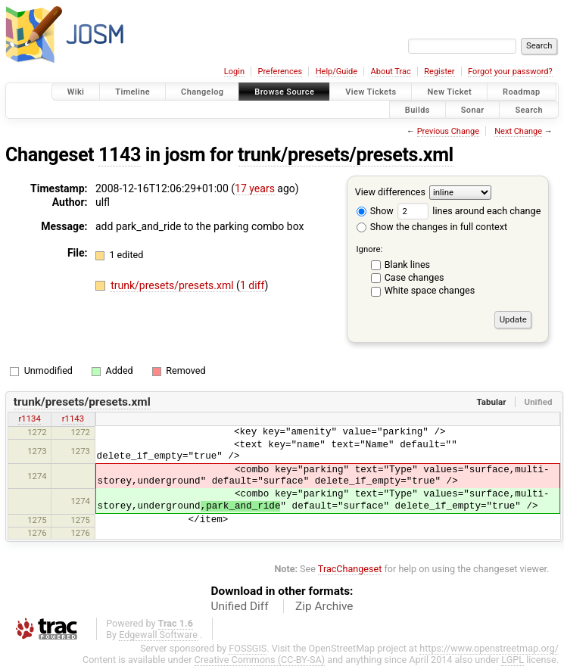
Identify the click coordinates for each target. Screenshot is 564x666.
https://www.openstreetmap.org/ (489, 648)
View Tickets (370, 92)
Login (234, 71)
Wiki (76, 92)
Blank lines (407, 264)
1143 (119, 155)
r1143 (73, 418)
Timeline (132, 92)
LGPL (512, 659)
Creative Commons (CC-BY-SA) (260, 659)
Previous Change (448, 131)
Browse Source (284, 92)
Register (439, 71)
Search (529, 109)
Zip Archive (324, 606)
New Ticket (449, 92)
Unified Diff (240, 606)
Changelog (202, 92)
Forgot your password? (510, 71)
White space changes (430, 290)
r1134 (29, 418)
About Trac (391, 71)
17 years (255, 188)
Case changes (414, 277)
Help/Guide (336, 71)
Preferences (279, 71)
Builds (417, 109)
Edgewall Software (158, 634)
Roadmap (522, 92)
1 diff (252, 285)
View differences (390, 192)
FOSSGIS (247, 648)
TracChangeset (350, 568)
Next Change (518, 131)
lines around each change (469, 210)
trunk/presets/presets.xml (345, 155)
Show (375, 210)
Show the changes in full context (432, 226)
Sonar (473, 109)
